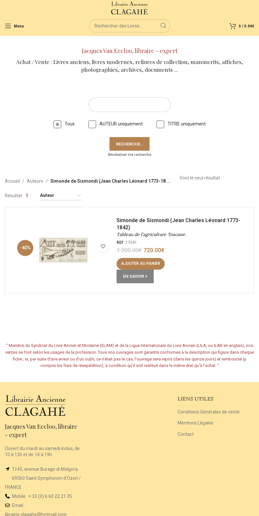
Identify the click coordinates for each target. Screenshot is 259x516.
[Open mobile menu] (14, 25)
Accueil (12, 181)
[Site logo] (130, 7)
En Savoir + (135, 276)
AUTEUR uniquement (115, 123)
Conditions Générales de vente (209, 411)
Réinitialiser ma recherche (129, 155)
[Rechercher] (129, 26)
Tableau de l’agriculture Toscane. (151, 234)
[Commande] (60, 195)
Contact (186, 434)
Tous (64, 123)
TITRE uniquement (181, 123)
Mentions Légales (195, 422)
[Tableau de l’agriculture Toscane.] (63, 250)
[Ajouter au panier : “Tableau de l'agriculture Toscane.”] (141, 264)
